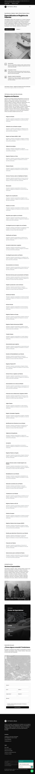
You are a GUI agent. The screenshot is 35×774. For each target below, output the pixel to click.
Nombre (7, 685)
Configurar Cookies (8, 753)
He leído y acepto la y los (17, 704)
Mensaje (8, 698)
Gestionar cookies (15, 3)
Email (7, 689)
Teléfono (20, 689)
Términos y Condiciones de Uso (10, 752)
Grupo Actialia (12, 770)
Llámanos (18, 29)
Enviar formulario (18, 707)
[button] (18, 668)
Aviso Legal (7, 747)
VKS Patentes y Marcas (11, 7)
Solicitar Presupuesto (9, 29)
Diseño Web (7, 770)
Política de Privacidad (17, 703)
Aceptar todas (7, 3)
